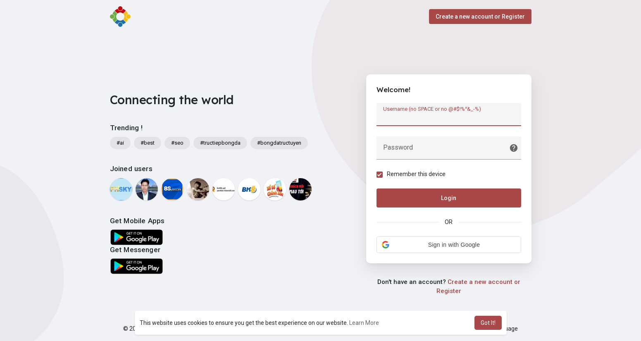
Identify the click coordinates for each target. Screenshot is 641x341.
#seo (177, 143)
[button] (448, 244)
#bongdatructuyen (279, 143)
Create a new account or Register (480, 16)
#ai (120, 143)
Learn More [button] (364, 323)
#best (148, 143)
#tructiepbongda (220, 143)
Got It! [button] (488, 323)
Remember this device (416, 174)
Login (448, 198)
